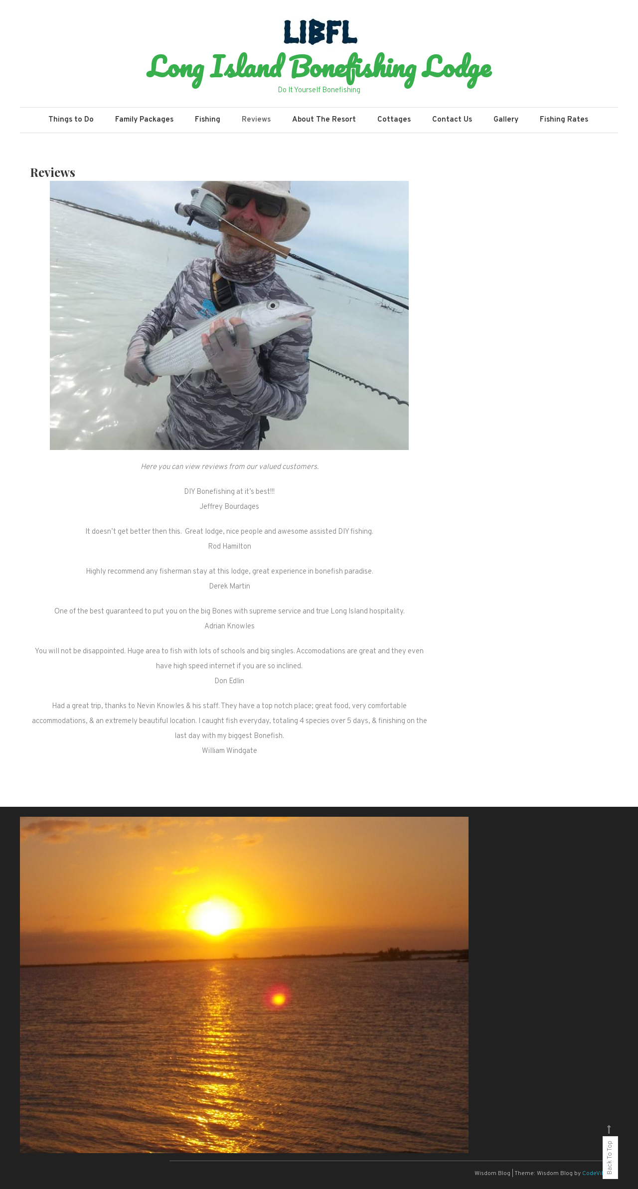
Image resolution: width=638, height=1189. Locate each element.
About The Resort (324, 120)
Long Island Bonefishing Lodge (319, 66)
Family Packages (144, 120)
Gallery (505, 120)
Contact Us (452, 120)
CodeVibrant (599, 1174)
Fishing (207, 120)
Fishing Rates (564, 120)
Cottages (394, 120)
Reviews (256, 120)
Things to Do (71, 120)
